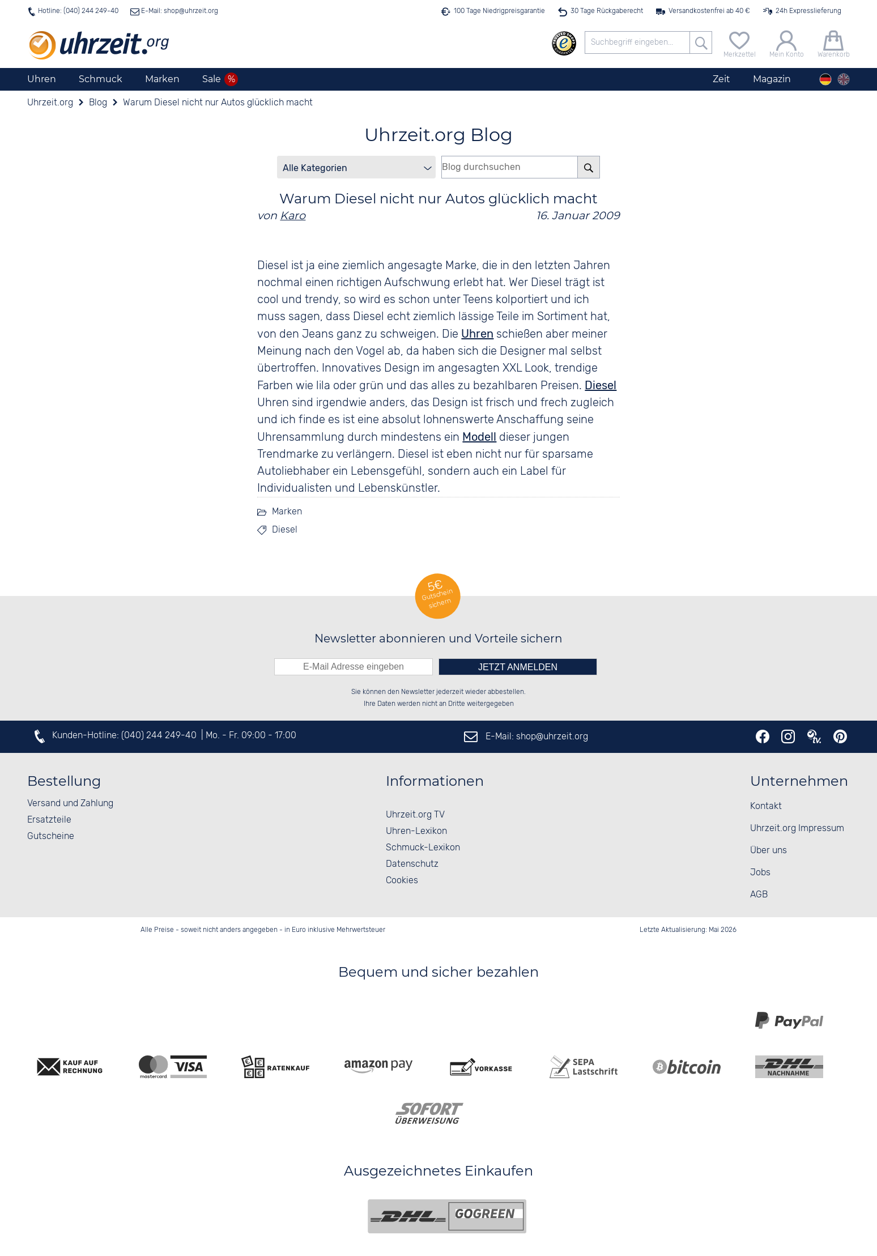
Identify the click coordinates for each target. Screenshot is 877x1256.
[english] (843, 79)
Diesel (600, 385)
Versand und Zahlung (70, 804)
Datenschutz (412, 864)
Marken (162, 79)
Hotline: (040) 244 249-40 (78, 11)
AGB (759, 895)
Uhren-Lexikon (416, 831)
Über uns (768, 851)
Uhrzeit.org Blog (438, 134)
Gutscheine (50, 836)
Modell (479, 437)
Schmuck (100, 79)
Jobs (760, 873)
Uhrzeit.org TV (415, 815)
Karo (292, 215)
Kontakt (766, 806)
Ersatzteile (49, 820)
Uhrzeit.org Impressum (797, 829)
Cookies (402, 881)
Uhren (41, 79)
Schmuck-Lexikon (423, 848)
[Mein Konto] (786, 42)
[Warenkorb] (834, 42)
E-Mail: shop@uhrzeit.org (178, 11)
